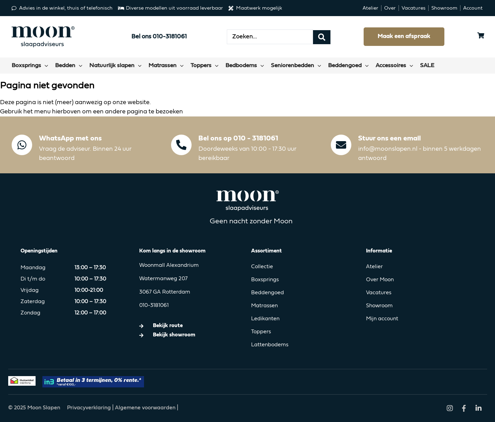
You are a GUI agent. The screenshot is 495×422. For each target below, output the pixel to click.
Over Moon (380, 280)
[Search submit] (321, 37)
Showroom (379, 306)
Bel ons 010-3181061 (159, 37)
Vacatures (378, 293)
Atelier (374, 267)
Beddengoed (267, 293)
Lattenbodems (269, 345)
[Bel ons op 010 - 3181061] (181, 145)
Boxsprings (265, 280)
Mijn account (382, 319)
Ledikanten (265, 319)
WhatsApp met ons (70, 138)
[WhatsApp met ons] (22, 145)
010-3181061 (154, 305)
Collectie (262, 267)
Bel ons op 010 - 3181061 (238, 138)
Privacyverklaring (89, 408)
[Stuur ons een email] (341, 145)
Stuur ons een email (389, 138)
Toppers (261, 332)
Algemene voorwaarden (145, 408)
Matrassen (264, 306)
